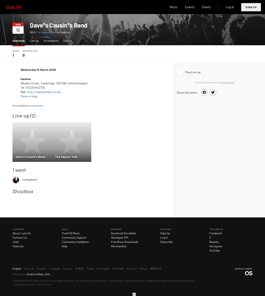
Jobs (16, 242)
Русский (117, 268)
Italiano (67, 268)
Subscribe (166, 242)
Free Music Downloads (124, 242)
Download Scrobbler (123, 233)
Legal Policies (116, 280)
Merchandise (118, 246)
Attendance (51, 40)
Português (103, 268)
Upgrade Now (226, 82)
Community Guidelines (75, 242)
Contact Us (20, 237)
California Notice (134, 280)
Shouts (67, 40)
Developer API (119, 237)
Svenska (131, 268)
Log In (230, 7)
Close (134, 294)
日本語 (79, 268)
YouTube (214, 250)
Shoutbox (23, 191)
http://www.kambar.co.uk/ (44, 92)
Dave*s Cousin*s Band (58, 25)
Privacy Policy (99, 280)
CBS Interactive (21, 280)
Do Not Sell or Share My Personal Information (169, 280)
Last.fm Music (43, 284)
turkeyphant (36, 105)
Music (174, 7)
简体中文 (156, 268)
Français (54, 268)
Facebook (215, 233)
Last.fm (19, 7)
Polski (90, 268)
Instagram (215, 246)
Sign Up (251, 7)
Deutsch (29, 268)
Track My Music (71, 233)
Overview (20, 40)
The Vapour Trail (46, 32)
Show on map (29, 96)
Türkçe (143, 268)
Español (42, 268)
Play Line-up (193, 72)
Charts (206, 7)
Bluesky (214, 242)
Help (64, 246)
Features (18, 246)
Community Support (74, 237)
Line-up (34, 40)
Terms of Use (82, 280)
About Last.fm (22, 233)
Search (159, 7)
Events (190, 7)
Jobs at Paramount (24, 284)
